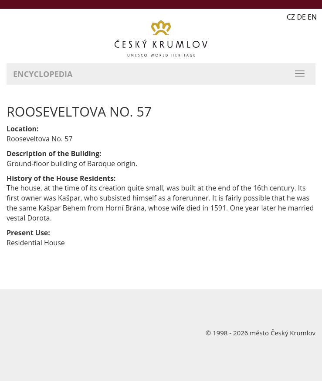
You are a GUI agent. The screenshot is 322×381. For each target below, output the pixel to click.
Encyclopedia (42, 74)
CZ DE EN (302, 17)
